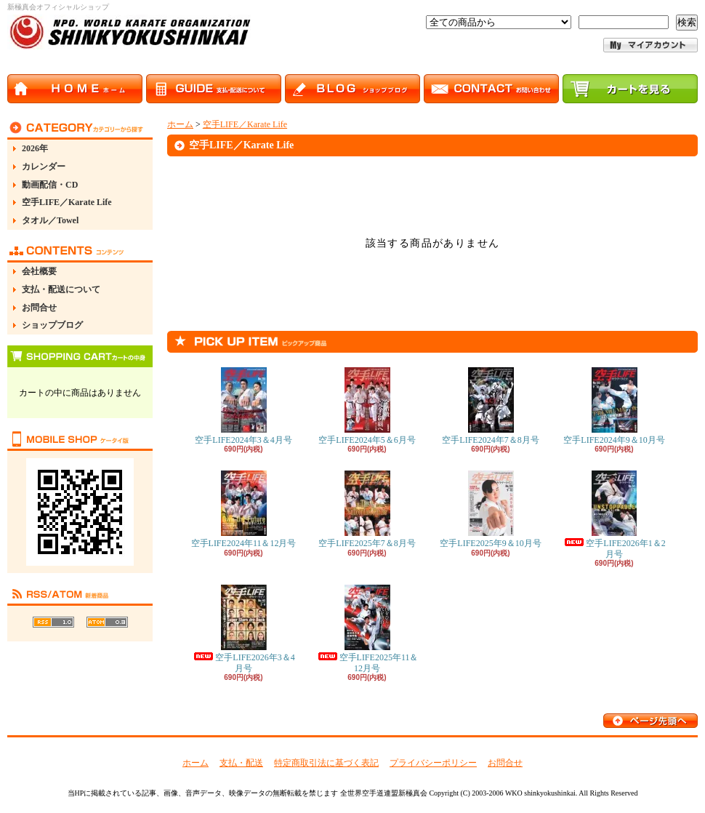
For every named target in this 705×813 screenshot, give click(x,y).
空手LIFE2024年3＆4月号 (243, 406)
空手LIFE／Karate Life (67, 202)
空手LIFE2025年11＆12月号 (367, 629)
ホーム (180, 124)
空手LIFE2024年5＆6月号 (366, 406)
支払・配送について (61, 289)
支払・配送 (241, 763)
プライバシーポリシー (433, 763)
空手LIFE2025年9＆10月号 (490, 509)
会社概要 (39, 271)
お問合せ (39, 308)
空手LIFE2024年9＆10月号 (613, 406)
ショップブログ (52, 325)
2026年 (35, 148)
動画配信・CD (50, 185)
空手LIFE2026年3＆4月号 (243, 629)
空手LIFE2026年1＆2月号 (614, 514)
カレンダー (43, 166)
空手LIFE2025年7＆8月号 (366, 509)
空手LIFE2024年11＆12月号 (244, 509)
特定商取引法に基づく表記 (326, 763)
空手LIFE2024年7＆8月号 (490, 406)
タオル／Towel (50, 220)
